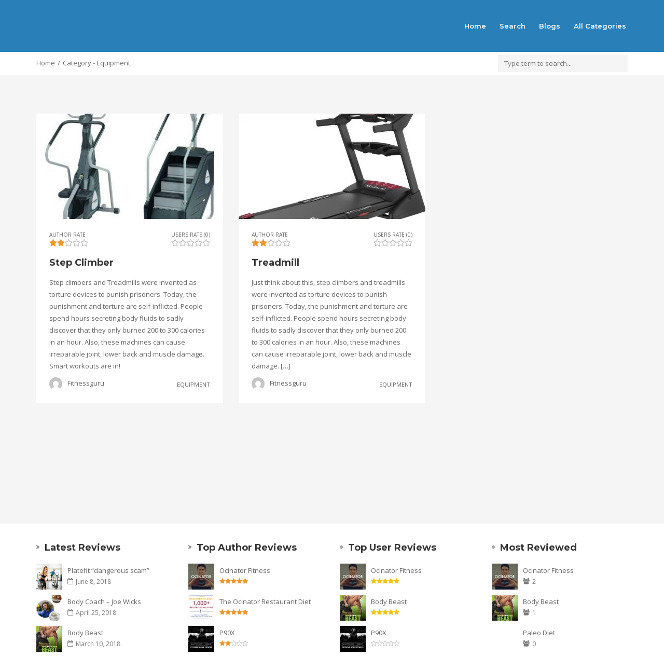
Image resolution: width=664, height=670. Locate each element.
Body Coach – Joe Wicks (104, 601)
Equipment (193, 384)
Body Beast (85, 632)
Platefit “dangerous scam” (108, 570)
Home (475, 26)
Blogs (549, 26)
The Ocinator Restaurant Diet (265, 601)
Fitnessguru (85, 383)
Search (512, 26)
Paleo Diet (539, 632)
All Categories (600, 26)
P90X (227, 632)
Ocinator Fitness (244, 570)
